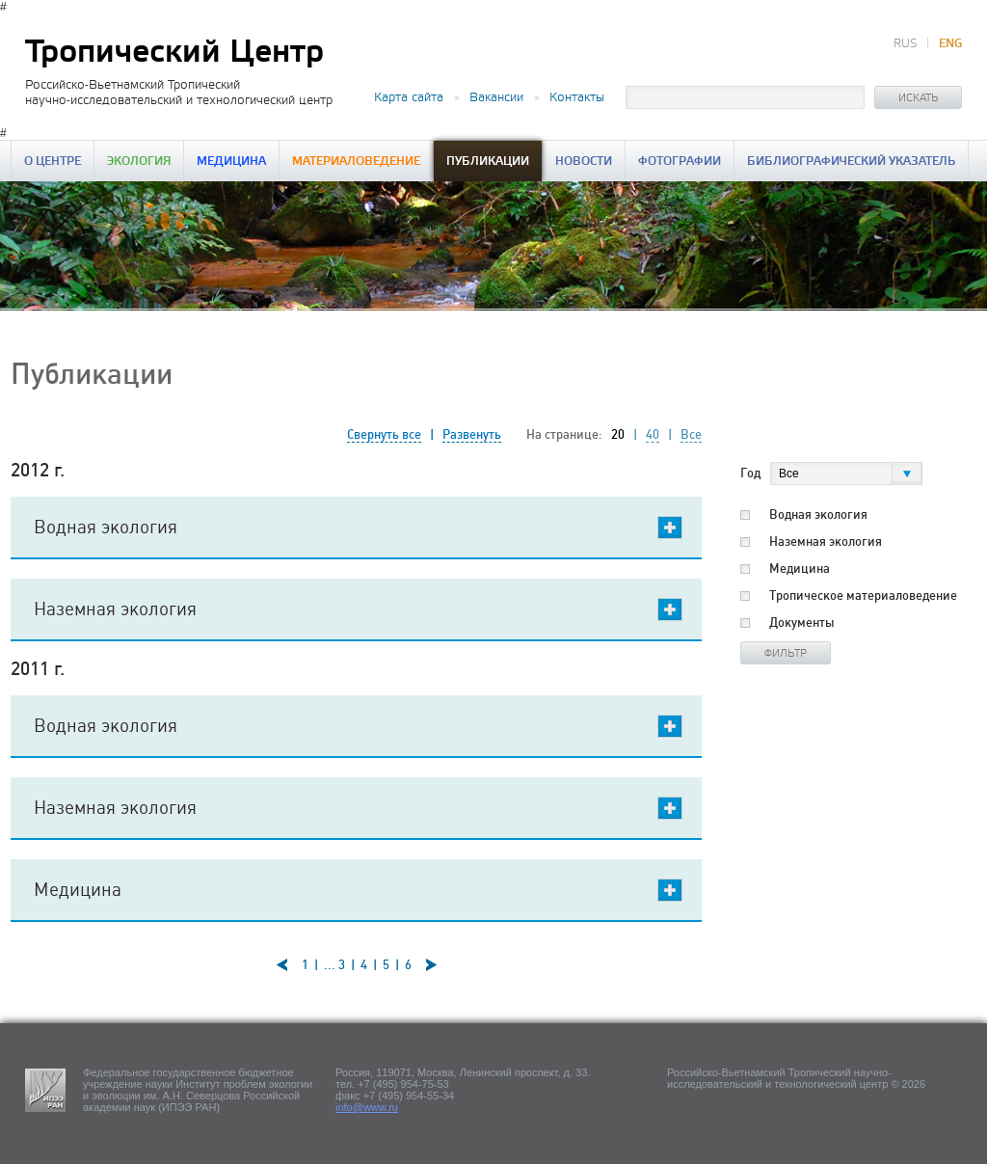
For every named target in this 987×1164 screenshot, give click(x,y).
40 (652, 434)
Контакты (576, 97)
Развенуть (471, 434)
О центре (52, 161)
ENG (950, 44)
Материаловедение (356, 161)
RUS (905, 44)
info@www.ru (366, 1107)
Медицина (231, 161)
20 (618, 434)
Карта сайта (408, 97)
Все (691, 434)
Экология (139, 161)
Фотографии (679, 161)
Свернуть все (384, 434)
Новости (583, 161)
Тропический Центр (174, 52)
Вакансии (496, 97)
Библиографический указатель (851, 161)
